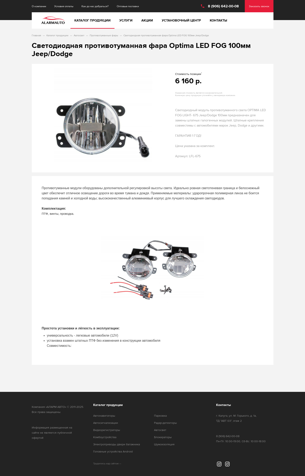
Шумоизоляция (164, 444)
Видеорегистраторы (106, 430)
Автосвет (160, 430)
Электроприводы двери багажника (116, 444)
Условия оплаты (63, 6)
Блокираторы (163, 437)
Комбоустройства (104, 437)
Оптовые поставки (128, 6)
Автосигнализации (105, 422)
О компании (39, 6)
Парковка (160, 415)
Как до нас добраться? (95, 6)
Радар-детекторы (165, 422)
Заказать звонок (259, 6)
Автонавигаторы (104, 415)
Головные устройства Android (113, 451)
